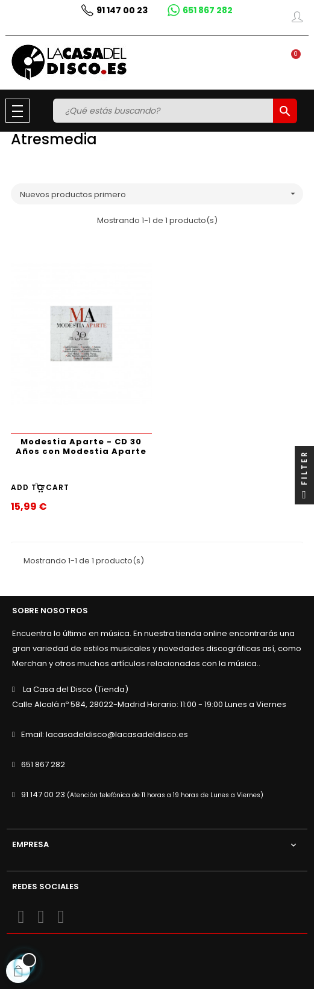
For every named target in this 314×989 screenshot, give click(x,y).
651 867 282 (43, 764)
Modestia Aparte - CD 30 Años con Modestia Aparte (81, 446)
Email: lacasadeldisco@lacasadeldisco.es (104, 734)
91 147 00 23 (43, 794)
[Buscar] (164, 111)
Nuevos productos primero (161, 193)
